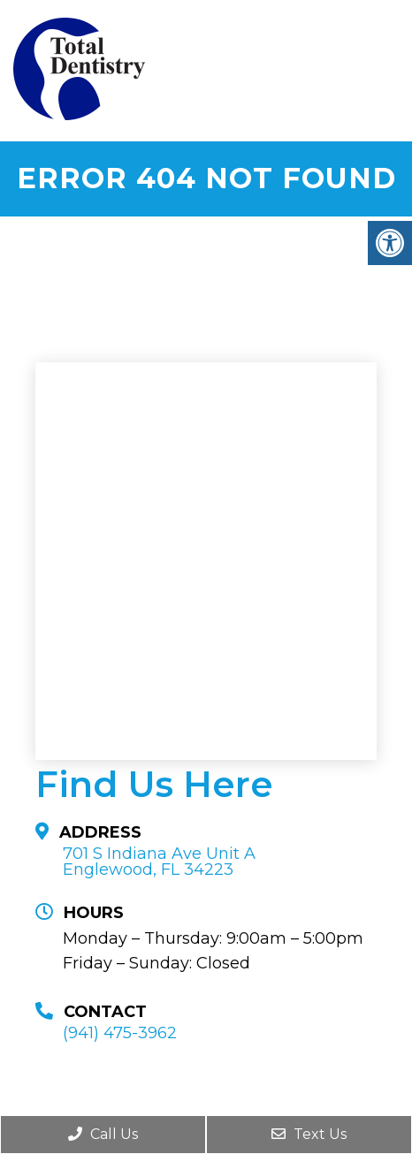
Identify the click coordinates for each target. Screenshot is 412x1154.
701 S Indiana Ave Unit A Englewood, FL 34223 (159, 861)
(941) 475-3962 (120, 1033)
